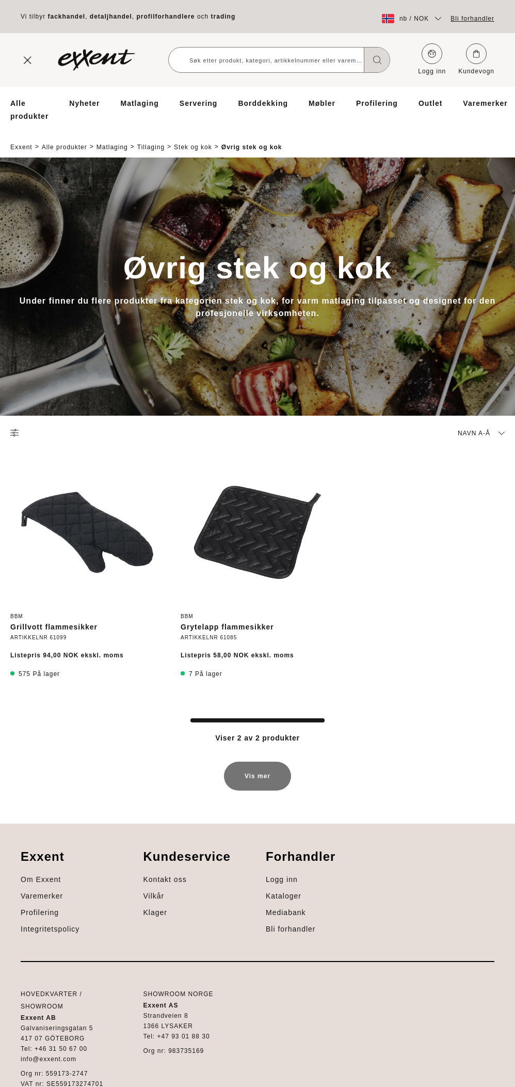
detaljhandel (111, 16)
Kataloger (28, 1011)
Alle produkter (29, 109)
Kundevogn (476, 59)
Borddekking (263, 103)
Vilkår (20, 941)
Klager (22, 958)
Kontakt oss (32, 925)
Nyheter (84, 103)
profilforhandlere (166, 16)
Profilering (377, 103)
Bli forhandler (472, 18)
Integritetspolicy (39, 888)
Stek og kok (193, 138)
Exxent (21, 138)
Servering (199, 103)
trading (223, 16)
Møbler (322, 103)
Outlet (430, 103)
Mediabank (30, 1028)
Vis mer (257, 765)
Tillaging (151, 138)
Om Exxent (30, 838)
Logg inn (432, 59)
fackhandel (66, 16)
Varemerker (485, 103)
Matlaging (139, 103)
